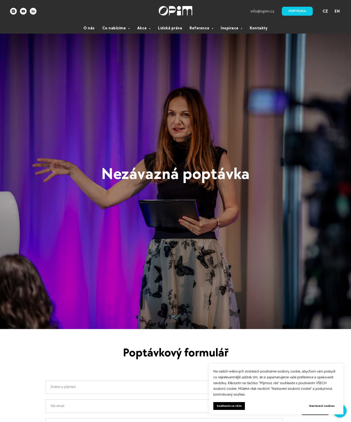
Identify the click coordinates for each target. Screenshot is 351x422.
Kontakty (259, 28)
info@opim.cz (262, 11)
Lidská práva (170, 28)
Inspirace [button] (230, 28)
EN (337, 11)
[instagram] (13, 11)
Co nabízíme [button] (114, 28)
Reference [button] (200, 28)
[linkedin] (33, 11)
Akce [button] (142, 28)
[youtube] (23, 11)
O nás (89, 28)
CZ (325, 11)
